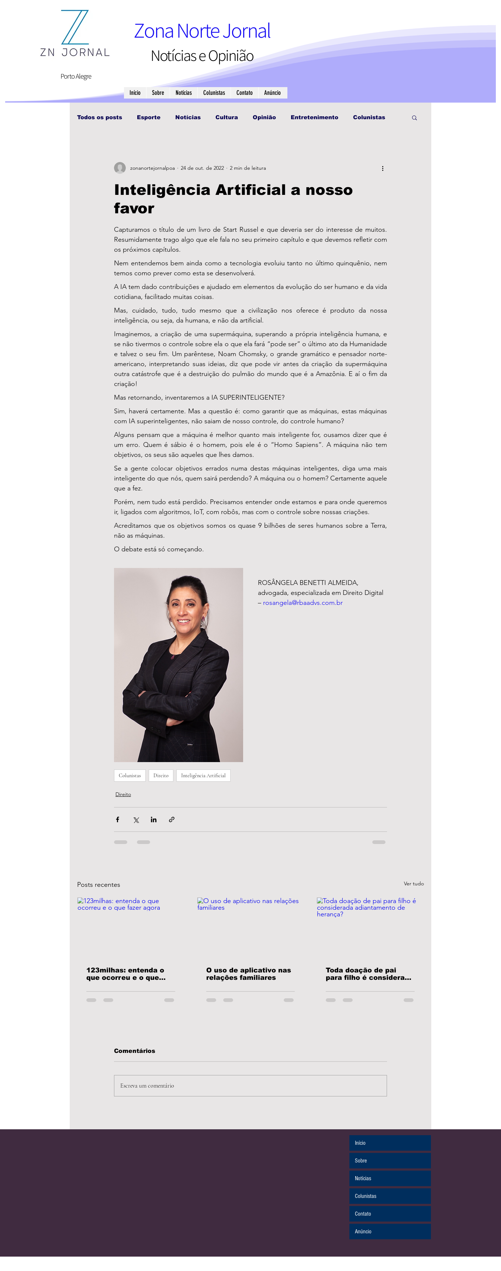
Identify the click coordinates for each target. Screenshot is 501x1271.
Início (360, 1143)
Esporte (148, 117)
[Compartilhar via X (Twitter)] (135, 819)
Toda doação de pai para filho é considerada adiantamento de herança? (370, 974)
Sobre (361, 1160)
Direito (161, 775)
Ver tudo (414, 883)
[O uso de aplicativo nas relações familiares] (250, 927)
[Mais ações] (382, 167)
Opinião (264, 117)
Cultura (226, 117)
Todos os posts (99, 117)
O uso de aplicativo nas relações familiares (248, 974)
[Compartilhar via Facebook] (117, 819)
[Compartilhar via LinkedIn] (153, 819)
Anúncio (363, 1231)
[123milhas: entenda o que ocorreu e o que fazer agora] (130, 927)
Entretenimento (314, 117)
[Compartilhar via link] (171, 819)
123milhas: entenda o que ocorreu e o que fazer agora (125, 974)
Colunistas (369, 117)
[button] (414, 117)
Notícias (188, 117)
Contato (363, 1213)
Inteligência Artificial (203, 775)
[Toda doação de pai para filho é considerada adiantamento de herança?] (370, 927)
